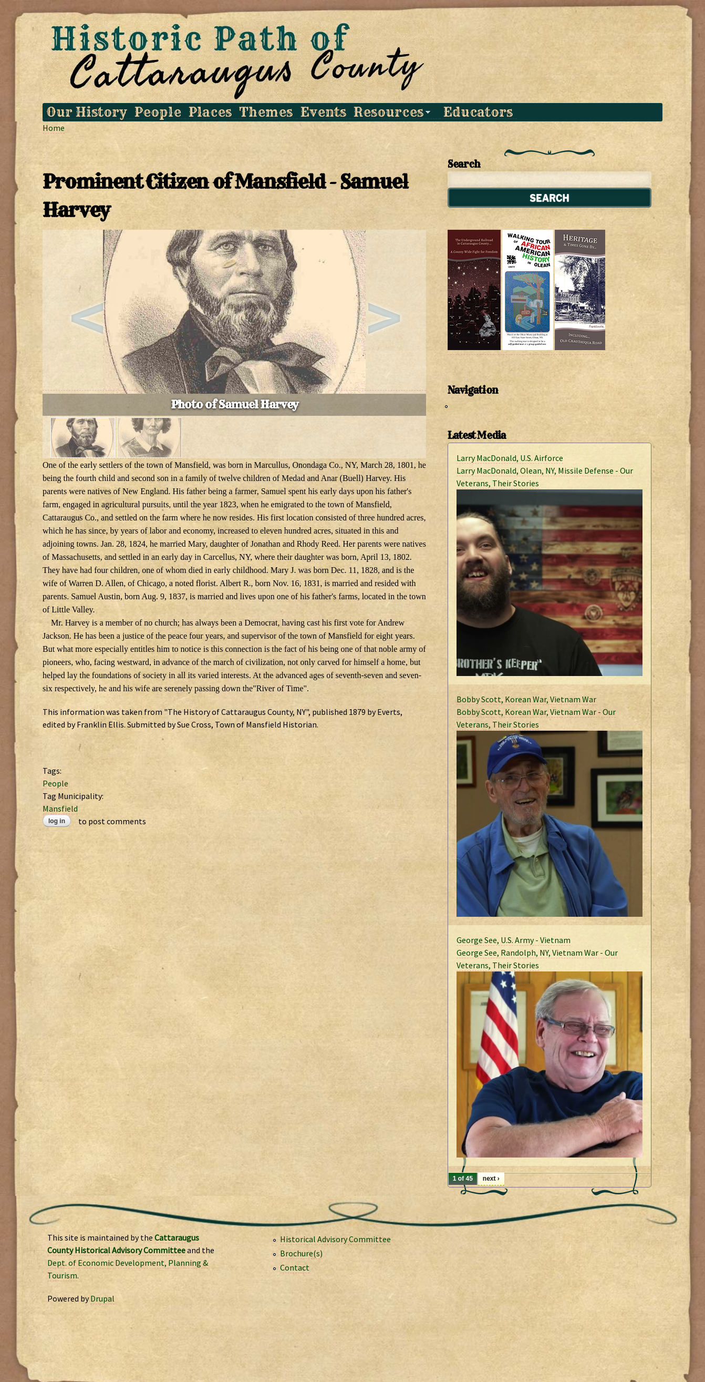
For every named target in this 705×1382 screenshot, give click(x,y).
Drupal (102, 1298)
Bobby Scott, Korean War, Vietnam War (526, 699)
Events (323, 112)
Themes (266, 112)
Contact (294, 1267)
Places (210, 112)
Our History (86, 112)
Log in (56, 821)
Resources (390, 112)
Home (54, 127)
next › (491, 1178)
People (157, 112)
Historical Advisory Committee (335, 1239)
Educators (478, 112)
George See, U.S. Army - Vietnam (514, 940)
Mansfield (60, 808)
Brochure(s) (301, 1253)
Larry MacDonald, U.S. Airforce (510, 458)
